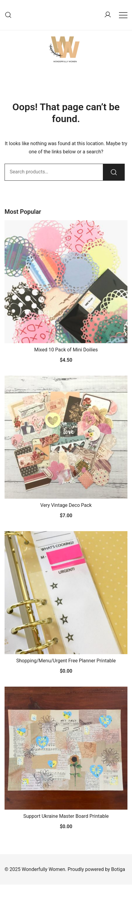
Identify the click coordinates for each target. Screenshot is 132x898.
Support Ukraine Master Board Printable (66, 816)
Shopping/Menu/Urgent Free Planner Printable (66, 661)
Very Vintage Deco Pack (66, 505)
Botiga (118, 869)
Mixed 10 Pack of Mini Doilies (66, 350)
